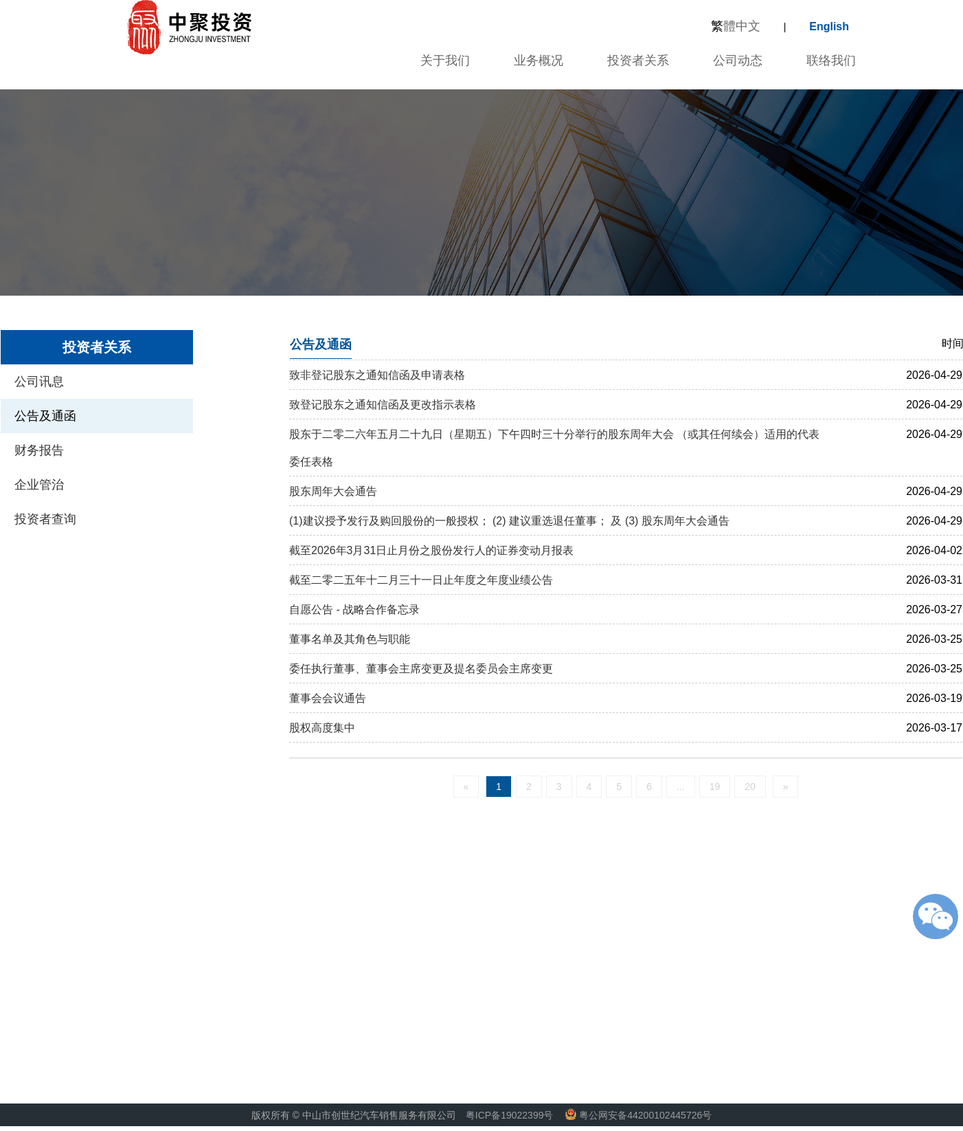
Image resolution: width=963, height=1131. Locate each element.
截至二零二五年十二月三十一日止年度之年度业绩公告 (421, 580)
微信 (935, 916)
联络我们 (831, 60)
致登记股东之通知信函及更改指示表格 (382, 404)
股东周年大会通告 (333, 491)
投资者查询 (45, 519)
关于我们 (443, 60)
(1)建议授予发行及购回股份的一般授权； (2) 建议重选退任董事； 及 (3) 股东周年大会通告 (509, 521)
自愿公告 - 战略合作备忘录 (354, 609)
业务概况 (538, 60)
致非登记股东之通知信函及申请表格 (377, 375)
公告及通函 (45, 416)
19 (715, 786)
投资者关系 (638, 60)
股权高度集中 (322, 728)
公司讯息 (39, 381)
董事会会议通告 (327, 698)
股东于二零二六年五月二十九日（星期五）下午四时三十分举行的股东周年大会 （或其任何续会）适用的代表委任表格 (554, 448)
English (829, 26)
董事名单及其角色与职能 (349, 639)
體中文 (735, 26)
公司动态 (737, 60)
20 (750, 786)
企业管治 (39, 485)
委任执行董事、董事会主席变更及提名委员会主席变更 (421, 668)
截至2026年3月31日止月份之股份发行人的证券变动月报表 (431, 550)
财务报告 (39, 450)
